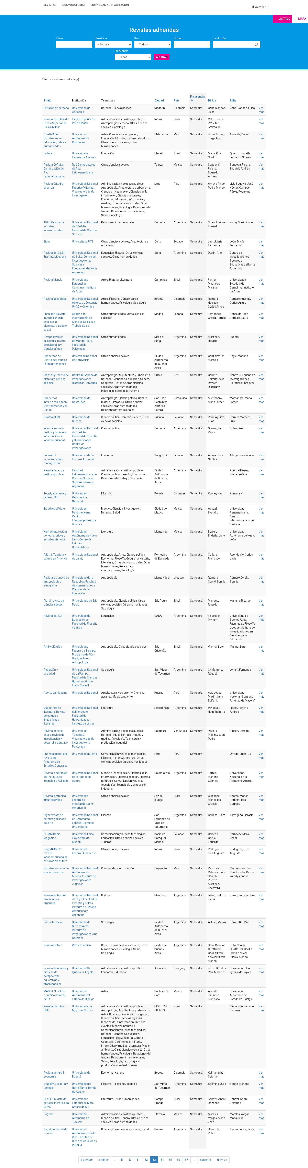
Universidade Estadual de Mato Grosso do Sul (83, 1102)
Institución (219, 38)
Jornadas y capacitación (110, 4)
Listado (284, 18)
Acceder (259, 7)
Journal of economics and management (53, 459)
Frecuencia (121, 51)
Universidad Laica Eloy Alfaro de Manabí (83, 838)
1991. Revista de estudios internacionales (54, 226)
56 (178, 1159)
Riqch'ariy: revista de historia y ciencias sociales (56, 378)
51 (138, 1159)
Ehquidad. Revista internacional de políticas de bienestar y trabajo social (55, 321)
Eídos (47, 241)
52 (146, 1159)
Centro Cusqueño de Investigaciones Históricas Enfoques (84, 378)
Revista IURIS (52, 417)
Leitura (48, 153)
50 (130, 1159)
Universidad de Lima (84, 753)
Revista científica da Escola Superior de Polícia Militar (56, 123)
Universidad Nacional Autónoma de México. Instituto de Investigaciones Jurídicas (85, 876)
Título (59, 38)
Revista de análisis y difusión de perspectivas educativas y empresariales (56, 976)
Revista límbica (53, 945)
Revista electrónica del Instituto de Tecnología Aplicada (56, 776)
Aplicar (162, 57)
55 (170, 1159)
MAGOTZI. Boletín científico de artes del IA (55, 995)
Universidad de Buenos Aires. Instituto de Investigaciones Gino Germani (84, 930)
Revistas (49, 4)
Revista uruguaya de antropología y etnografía (56, 581)
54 (162, 1159)
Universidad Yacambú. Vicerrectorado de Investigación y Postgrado (83, 738)
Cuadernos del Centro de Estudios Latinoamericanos (55, 359)
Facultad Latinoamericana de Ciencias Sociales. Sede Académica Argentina (84, 478)
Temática (101, 38)
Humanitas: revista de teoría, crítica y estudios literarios (55, 535)
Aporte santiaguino (55, 692)
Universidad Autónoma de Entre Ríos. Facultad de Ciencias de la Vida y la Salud (84, 1137)
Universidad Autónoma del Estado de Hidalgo (83, 995)
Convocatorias (73, 4)
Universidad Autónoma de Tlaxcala (80, 1118)
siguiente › (206, 1159)
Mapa (302, 18)
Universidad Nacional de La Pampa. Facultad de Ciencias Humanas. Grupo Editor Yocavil (85, 677)
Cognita (48, 1114)
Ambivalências (53, 646)
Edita (233, 100)
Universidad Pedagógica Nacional (79, 497)
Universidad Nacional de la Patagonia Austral (85, 776)
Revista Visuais (53, 279)
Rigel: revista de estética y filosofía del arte (55, 818)
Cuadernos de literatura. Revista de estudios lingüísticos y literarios (54, 715)
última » (222, 1159)
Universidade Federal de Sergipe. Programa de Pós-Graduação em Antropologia (84, 654)
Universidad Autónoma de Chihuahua (80, 138)
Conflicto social (53, 922)
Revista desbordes (55, 298)
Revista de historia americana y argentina (55, 899)
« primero (87, 1159)
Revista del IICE (53, 615)
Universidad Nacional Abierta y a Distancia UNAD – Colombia (85, 302)
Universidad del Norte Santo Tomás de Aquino (84, 1087)
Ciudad (178, 38)
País (137, 38)
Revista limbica (81, 945)
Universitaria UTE (82, 241)
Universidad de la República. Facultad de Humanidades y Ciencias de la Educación (84, 585)
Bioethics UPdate (54, 508)
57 (186, 1159)
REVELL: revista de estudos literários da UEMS (56, 1102)
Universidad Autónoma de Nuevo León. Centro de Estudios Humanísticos (85, 539)
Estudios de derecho (56, 108)
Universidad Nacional (85, 692)
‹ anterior (103, 1159)
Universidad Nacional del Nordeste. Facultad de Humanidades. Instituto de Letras (85, 715)
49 (122, 1159)
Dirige (212, 100)
